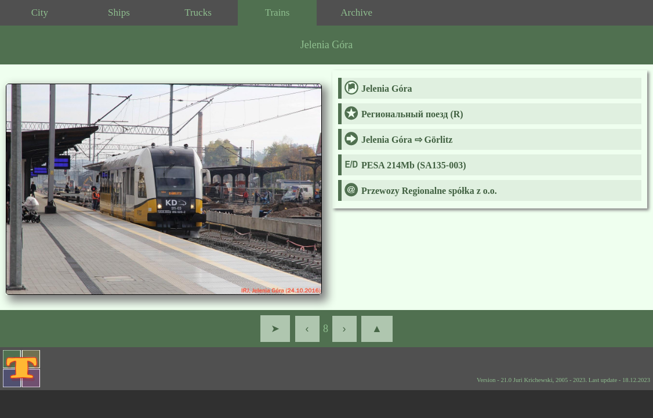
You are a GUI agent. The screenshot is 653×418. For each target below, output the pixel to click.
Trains (277, 12)
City (39, 12)
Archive (356, 12)
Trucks (198, 12)
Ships (119, 12)
